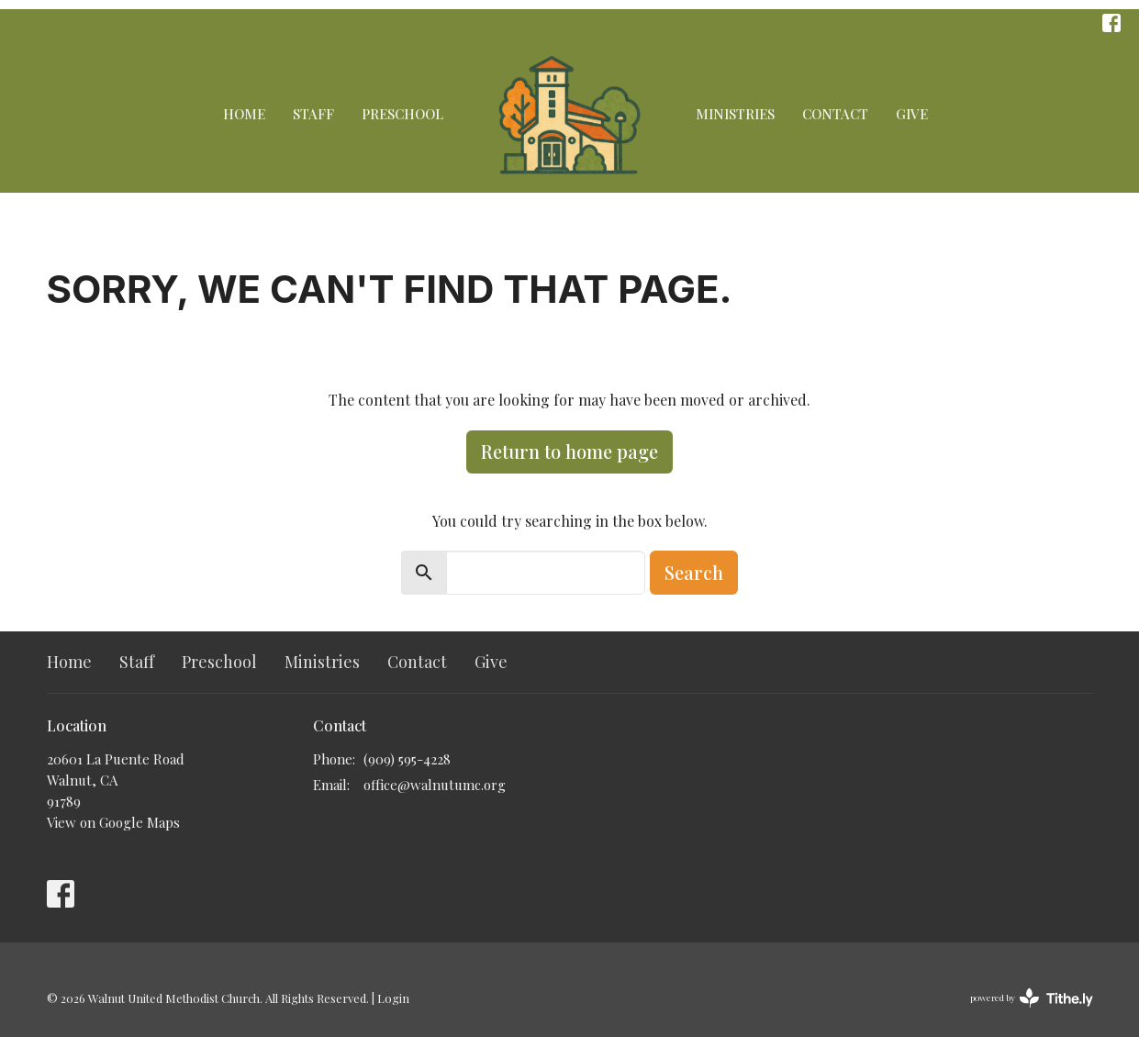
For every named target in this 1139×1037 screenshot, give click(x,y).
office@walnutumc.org (434, 784)
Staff (313, 114)
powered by (1031, 998)
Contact (835, 114)
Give (912, 114)
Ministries (735, 114)
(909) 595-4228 (407, 759)
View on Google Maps (113, 822)
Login (393, 998)
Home (244, 114)
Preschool (402, 114)
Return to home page (569, 451)
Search (693, 572)
